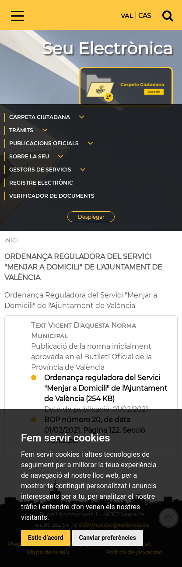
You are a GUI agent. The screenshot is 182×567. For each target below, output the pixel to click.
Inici (70, 14)
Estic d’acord (45, 537)
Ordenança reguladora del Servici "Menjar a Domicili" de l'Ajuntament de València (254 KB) (106, 388)
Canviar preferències (107, 537)
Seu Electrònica (107, 48)
